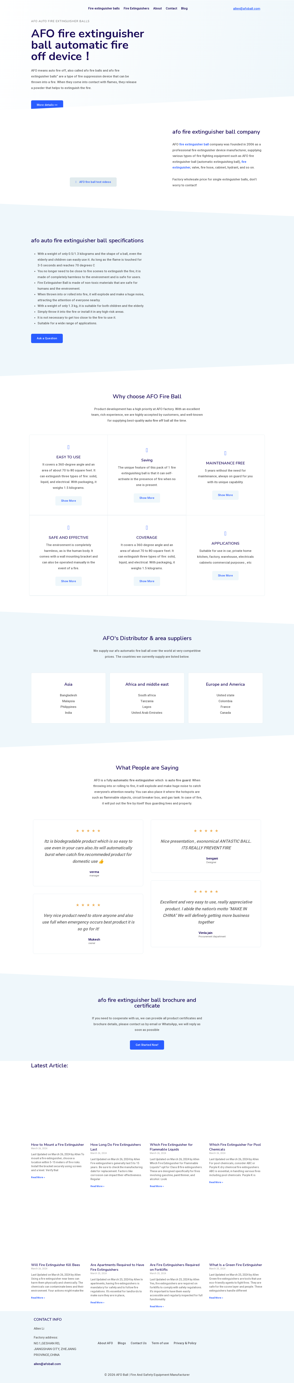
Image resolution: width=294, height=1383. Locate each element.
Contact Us (139, 1343)
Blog (184, 8)
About (157, 8)
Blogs (122, 1343)
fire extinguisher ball (194, 144)
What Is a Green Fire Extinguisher (235, 1264)
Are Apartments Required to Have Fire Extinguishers (117, 1266)
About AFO (105, 1343)
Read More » (38, 1177)
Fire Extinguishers (136, 8)
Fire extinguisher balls (104, 8)
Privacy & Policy (185, 1343)
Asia (68, 684)
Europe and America (225, 684)
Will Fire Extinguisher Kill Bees (55, 1264)
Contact (171, 8)
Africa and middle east (147, 684)
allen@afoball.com (246, 8)
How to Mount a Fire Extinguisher (57, 1144)
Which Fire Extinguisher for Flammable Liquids (171, 1146)
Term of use (160, 1343)
